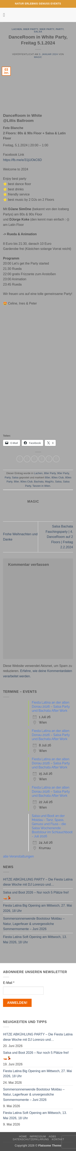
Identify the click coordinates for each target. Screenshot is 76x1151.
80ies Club (57, 477)
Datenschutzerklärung (31, 1139)
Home (23, 1136)
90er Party (47, 29)
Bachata (39, 481)
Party (60, 29)
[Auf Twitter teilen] (34, 459)
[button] (5, 15)
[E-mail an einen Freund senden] (41, 459)
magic (38, 57)
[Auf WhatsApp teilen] (19, 459)
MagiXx (49, 481)
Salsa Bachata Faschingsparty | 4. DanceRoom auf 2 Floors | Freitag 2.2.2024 (59, 537)
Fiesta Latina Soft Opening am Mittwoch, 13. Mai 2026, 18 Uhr (35, 939)
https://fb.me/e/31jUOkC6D (22, 160)
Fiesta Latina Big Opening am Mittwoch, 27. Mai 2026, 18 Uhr (37, 908)
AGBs (52, 1136)
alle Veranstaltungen (18, 856)
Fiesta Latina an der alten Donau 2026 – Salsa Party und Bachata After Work (51, 707)
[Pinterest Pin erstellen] (49, 459)
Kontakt (58, 1139)
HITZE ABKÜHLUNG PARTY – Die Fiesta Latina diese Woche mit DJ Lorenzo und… (38, 882)
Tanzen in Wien (41, 485)
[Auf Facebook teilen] (27, 459)
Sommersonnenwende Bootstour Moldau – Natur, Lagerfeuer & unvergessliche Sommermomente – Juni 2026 (33, 924)
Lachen (17, 29)
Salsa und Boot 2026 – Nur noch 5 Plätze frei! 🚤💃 (36, 895)
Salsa (38, 31)
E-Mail (8, 982)
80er (47, 477)
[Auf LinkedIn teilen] (56, 459)
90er (16, 481)
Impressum (38, 1136)
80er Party (30, 29)
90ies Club (26, 481)
